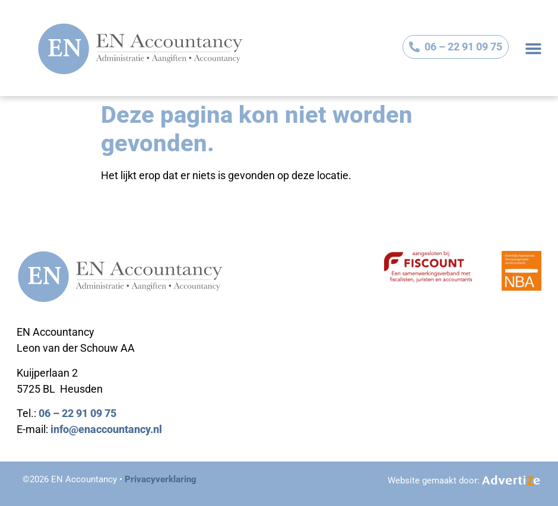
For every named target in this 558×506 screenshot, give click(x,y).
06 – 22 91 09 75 (77, 413)
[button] (534, 48)
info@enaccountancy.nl (106, 429)
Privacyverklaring (160, 479)
